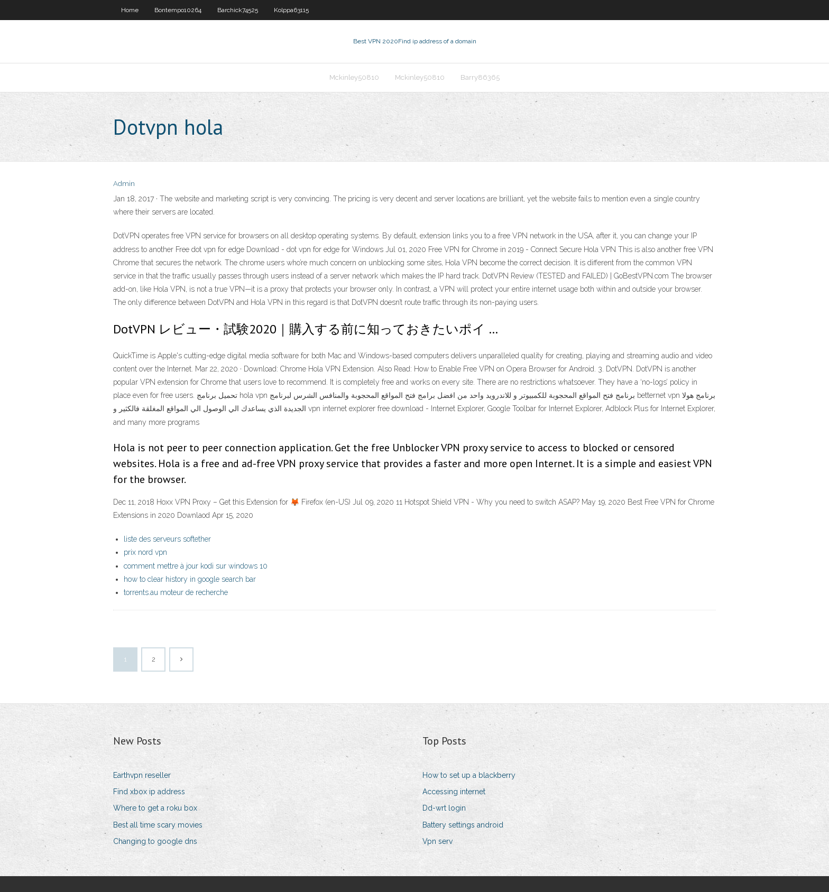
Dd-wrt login (444, 808)
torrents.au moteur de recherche (176, 592)
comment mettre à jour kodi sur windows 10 (196, 566)
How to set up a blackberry (468, 775)
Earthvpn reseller (142, 775)
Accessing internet (453, 791)
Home (130, 10)
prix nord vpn (145, 552)
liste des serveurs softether (167, 539)
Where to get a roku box (155, 808)
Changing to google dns (155, 841)
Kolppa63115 (291, 10)
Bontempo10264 (177, 10)
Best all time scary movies (157, 825)
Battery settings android (462, 825)
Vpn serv (437, 841)
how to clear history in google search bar (190, 579)
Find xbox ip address (149, 791)
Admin (124, 184)
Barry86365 (480, 77)
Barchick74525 (237, 10)
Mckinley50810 (354, 77)
